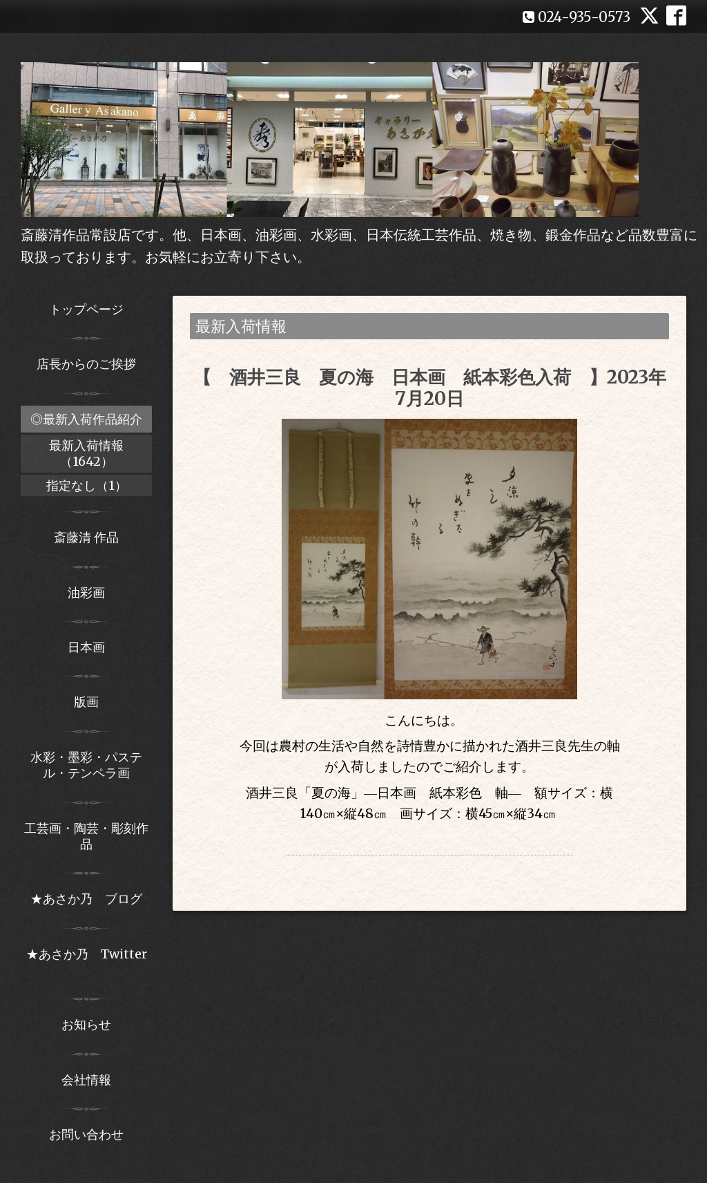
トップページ (86, 309)
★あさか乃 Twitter (86, 962)
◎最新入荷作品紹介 (86, 419)
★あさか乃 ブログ (91, 899)
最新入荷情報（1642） (86, 453)
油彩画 (86, 592)
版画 (86, 702)
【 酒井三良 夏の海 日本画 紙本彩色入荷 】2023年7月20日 (429, 388)
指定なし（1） (86, 485)
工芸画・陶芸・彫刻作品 (86, 836)
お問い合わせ (86, 1134)
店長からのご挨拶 (86, 364)
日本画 (86, 647)
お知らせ (86, 1024)
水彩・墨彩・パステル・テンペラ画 (86, 765)
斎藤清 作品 (86, 537)
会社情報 (86, 1080)
